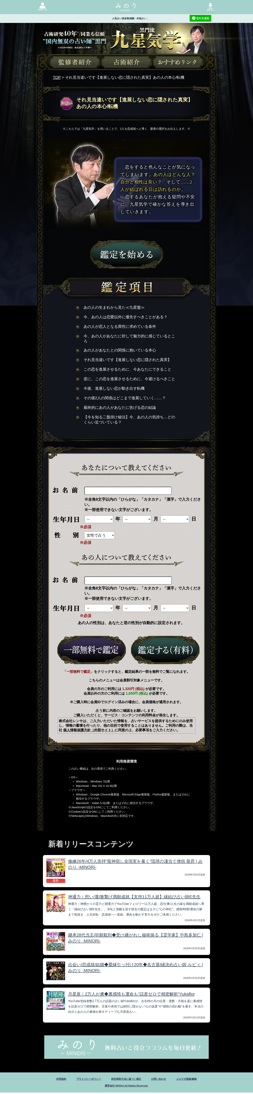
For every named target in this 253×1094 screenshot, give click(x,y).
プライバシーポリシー (82, 1079)
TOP (57, 77)
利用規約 (51, 1079)
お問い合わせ (164, 1079)
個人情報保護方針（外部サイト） (89, 730)
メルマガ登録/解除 (195, 1079)
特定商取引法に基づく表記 (126, 1079)
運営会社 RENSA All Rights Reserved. (126, 1086)
